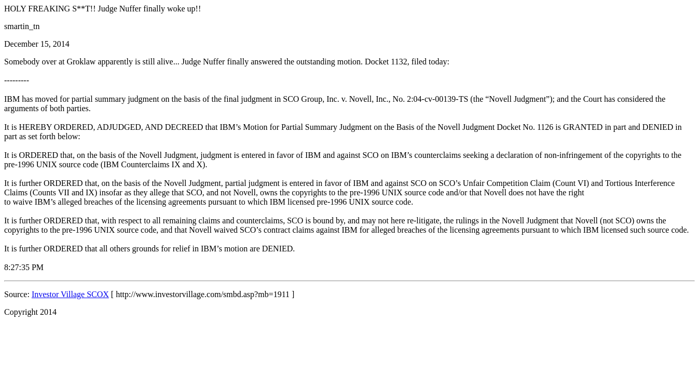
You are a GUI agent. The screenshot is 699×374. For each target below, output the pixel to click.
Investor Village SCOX (70, 294)
